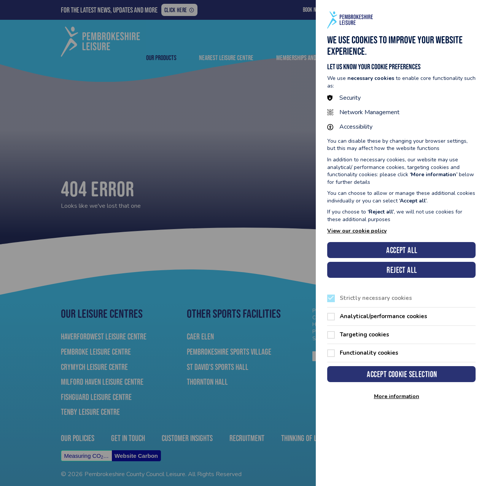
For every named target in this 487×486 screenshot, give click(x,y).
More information (396, 397)
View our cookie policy (357, 230)
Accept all (401, 250)
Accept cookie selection (402, 374)
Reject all (402, 270)
